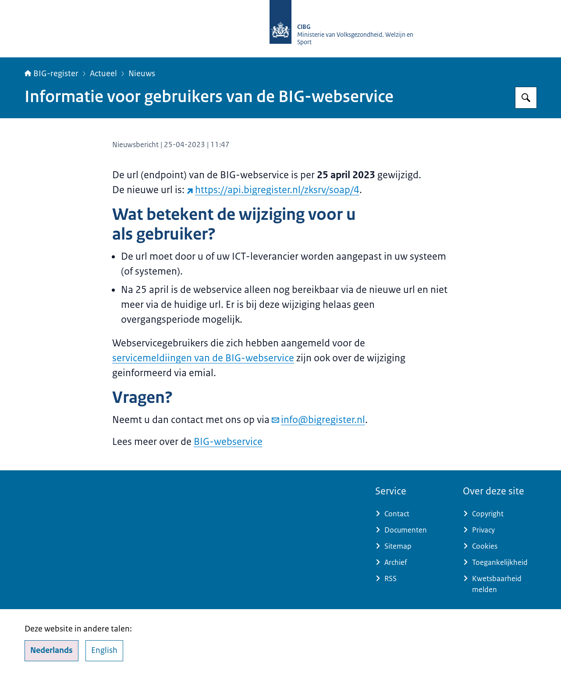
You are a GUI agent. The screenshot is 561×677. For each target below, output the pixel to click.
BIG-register (51, 73)
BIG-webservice (228, 441)
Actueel (103, 73)
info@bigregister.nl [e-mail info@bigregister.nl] (318, 419)
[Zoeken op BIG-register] (525, 97)
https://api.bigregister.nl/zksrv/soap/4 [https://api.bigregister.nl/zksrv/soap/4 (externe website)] (273, 189)
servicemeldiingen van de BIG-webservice (203, 358)
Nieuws (141, 73)
